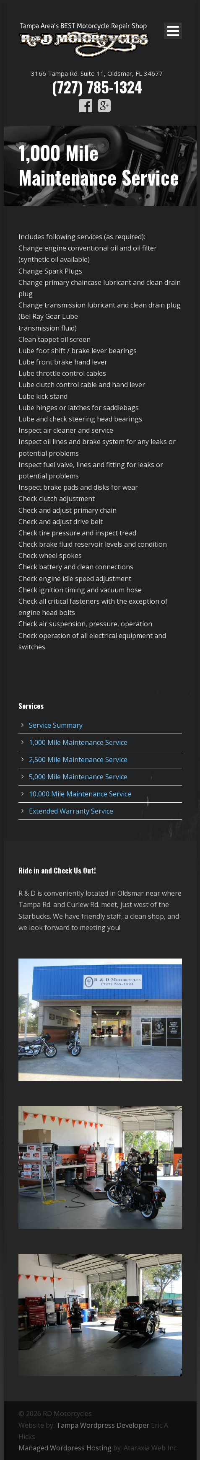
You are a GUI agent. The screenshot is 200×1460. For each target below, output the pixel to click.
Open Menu (173, 31)
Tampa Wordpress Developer (102, 1425)
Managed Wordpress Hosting (65, 1447)
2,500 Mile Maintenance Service (78, 759)
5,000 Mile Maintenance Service (78, 776)
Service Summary (56, 725)
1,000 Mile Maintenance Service (78, 742)
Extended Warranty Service (71, 811)
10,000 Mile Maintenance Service (80, 793)
